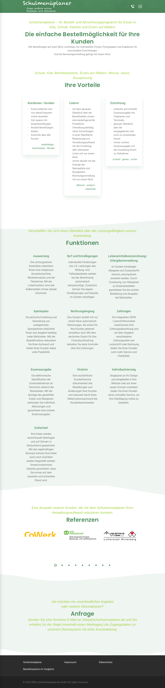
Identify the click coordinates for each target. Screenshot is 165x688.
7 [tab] (96, 565)
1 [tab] (55, 565)
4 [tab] (75, 565)
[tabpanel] (43, 534)
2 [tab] (62, 565)
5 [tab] (82, 565)
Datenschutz (105, 662)
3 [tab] (69, 565)
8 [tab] (103, 565)
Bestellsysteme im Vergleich (38, 669)
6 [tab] (89, 565)
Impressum (70, 662)
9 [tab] (109, 565)
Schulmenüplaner (32, 662)
